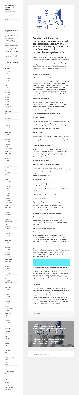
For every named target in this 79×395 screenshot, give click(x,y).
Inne (6, 345)
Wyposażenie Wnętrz (9, 371)
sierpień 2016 (8, 287)
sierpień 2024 (8, 111)
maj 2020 (7, 212)
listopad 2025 (8, 80)
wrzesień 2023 (8, 130)
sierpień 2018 (8, 240)
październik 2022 (8, 148)
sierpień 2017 (8, 261)
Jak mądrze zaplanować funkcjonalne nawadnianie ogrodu (11, 42)
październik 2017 (8, 259)
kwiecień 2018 (8, 247)
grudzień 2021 (8, 172)
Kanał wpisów (8, 385)
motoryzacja (7, 350)
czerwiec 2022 (8, 158)
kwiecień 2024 (8, 118)
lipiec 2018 (7, 242)
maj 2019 (7, 228)
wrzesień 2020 (8, 205)
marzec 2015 (7, 322)
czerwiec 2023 (8, 137)
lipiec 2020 (7, 210)
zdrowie (6, 373)
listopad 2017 (8, 256)
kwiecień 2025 (8, 92)
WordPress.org (8, 389)
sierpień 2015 (8, 313)
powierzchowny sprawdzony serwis (11, 7)
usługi (6, 369)
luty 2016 (7, 299)
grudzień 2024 (8, 102)
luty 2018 (7, 252)
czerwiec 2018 (8, 245)
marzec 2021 (7, 193)
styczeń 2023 (7, 144)
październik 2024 (8, 106)
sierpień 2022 (8, 153)
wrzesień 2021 (8, 179)
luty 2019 (7, 231)
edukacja (7, 343)
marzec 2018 (7, 249)
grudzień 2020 (8, 200)
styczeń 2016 (7, 301)
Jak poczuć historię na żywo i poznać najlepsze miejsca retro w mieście (11, 30)
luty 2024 (7, 123)
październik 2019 (8, 221)
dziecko (6, 341)
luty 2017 (7, 275)
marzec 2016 (7, 296)
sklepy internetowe (9, 362)
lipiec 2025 (7, 85)
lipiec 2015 (7, 315)
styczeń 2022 (7, 170)
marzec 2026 (7, 71)
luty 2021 (7, 195)
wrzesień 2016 (8, 285)
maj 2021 (7, 188)
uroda (6, 366)
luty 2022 (7, 167)
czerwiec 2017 (8, 266)
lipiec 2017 (7, 264)
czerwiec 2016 (8, 292)
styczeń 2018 (7, 254)
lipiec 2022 (7, 156)
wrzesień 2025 (8, 83)
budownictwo (8, 338)
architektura (7, 331)
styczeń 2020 (7, 219)
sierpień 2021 (8, 181)
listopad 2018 (8, 238)
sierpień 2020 (8, 207)
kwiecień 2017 (8, 271)
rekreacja (7, 359)
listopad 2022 (8, 146)
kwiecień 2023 (8, 139)
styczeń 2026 (7, 76)
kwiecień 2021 (8, 191)
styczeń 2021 (7, 198)
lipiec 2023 (7, 134)
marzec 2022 (7, 165)
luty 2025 (7, 97)
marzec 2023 (7, 141)
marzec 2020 (7, 217)
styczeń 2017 (7, 278)
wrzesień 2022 (8, 151)
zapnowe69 (45, 313)
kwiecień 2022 (8, 163)
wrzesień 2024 (8, 109)
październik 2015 (8, 308)
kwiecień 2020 (8, 214)
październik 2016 (8, 282)
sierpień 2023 (8, 132)
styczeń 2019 (7, 233)
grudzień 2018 (8, 235)
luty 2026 (7, 73)
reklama (6, 355)
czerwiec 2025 (8, 87)
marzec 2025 (7, 94)
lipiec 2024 (7, 113)
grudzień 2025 (8, 78)
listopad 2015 (8, 306)
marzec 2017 (7, 273)
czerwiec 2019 (8, 226)
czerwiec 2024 (8, 116)
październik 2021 (8, 177)
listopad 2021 (8, 174)
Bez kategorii (7, 333)
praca (6, 352)
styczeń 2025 (7, 99)
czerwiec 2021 (8, 186)
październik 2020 (8, 202)
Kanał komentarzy (9, 387)
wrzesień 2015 (8, 310)
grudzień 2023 (8, 127)
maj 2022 (7, 160)
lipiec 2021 (7, 184)
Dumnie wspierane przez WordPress (41, 354)
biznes (6, 336)
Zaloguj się (7, 382)
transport (7, 364)
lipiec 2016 (7, 289)
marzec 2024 (7, 120)
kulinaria (7, 348)
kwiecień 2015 (8, 320)
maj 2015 (7, 318)
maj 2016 (7, 294)
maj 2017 (7, 268)
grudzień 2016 (8, 280)
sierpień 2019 (8, 224)
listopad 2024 (8, 104)
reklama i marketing (9, 357)
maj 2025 (7, 90)
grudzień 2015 (8, 303)
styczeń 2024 (7, 125)
